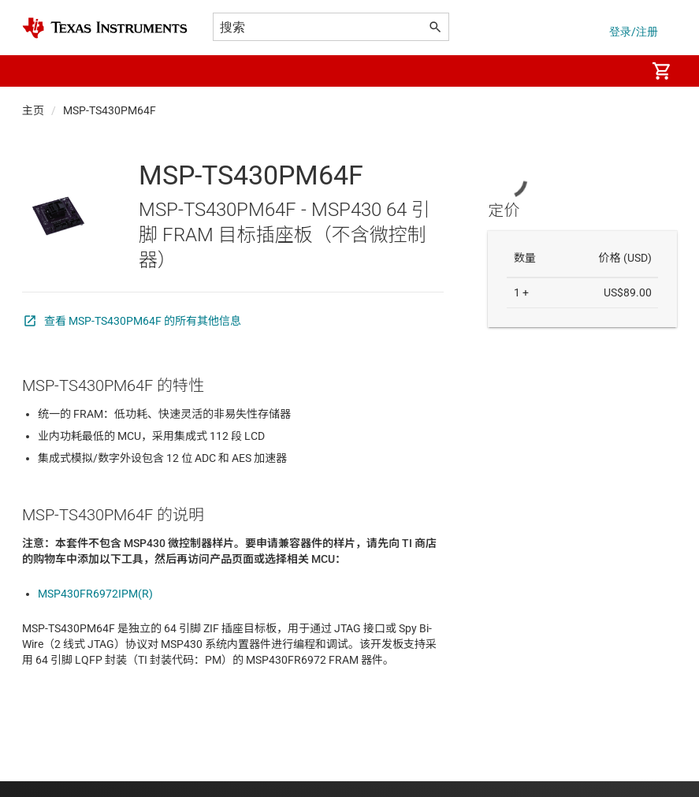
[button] (38, 71)
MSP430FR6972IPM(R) (95, 593)
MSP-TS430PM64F (109, 110)
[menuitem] (617, 71)
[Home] (105, 28)
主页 (33, 110)
